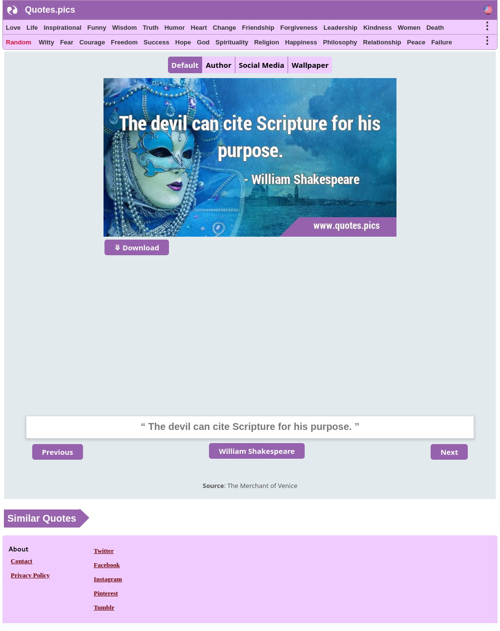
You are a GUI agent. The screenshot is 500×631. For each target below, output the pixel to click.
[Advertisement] (250, 329)
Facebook (107, 565)
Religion (266, 42)
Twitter (104, 550)
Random (18, 42)
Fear (66, 42)
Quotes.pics (50, 10)
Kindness (377, 27)
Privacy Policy (30, 575)
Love (13, 27)
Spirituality (231, 42)
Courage (92, 42)
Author (218, 65)
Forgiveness (299, 27)
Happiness (301, 42)
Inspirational (62, 27)
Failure (441, 42)
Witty (46, 42)
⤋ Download (136, 247)
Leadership (340, 27)
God (203, 42)
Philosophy (340, 42)
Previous (57, 452)
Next (449, 452)
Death (435, 27)
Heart (199, 27)
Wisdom (124, 27)
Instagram (108, 579)
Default (184, 65)
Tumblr (104, 607)
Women (408, 27)
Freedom (124, 42)
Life (32, 27)
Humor (175, 27)
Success (156, 42)
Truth (151, 27)
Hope (183, 42)
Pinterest (106, 593)
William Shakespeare (257, 451)
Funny (96, 27)
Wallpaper (310, 65)
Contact (21, 561)
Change (224, 27)
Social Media (261, 65)
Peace (416, 42)
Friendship (258, 27)
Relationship (382, 42)
